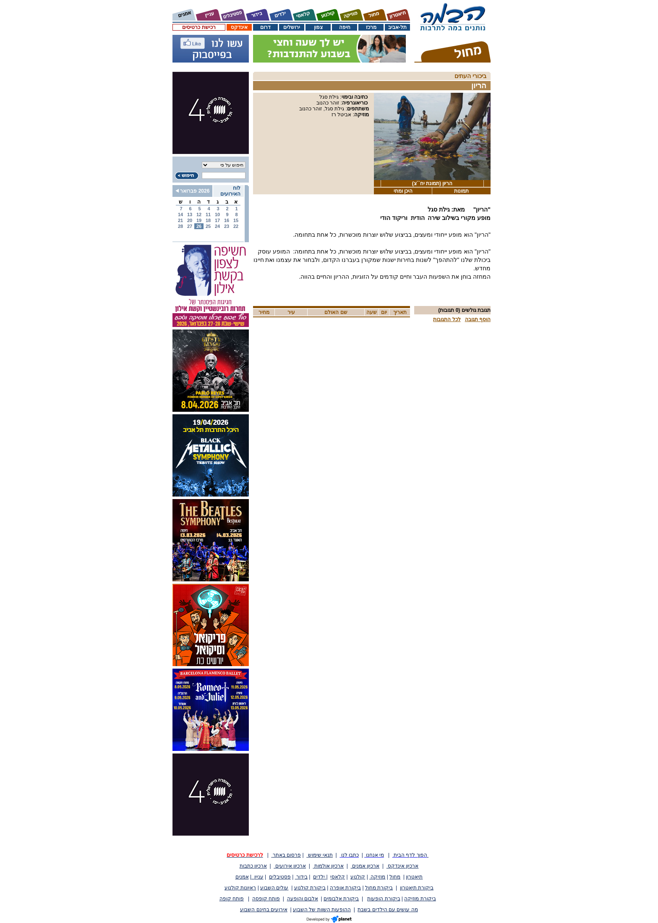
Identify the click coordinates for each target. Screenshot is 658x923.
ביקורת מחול (379, 888)
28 (180, 226)
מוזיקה (377, 877)
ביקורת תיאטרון (416, 888)
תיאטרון (414, 877)
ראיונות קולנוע (240, 888)
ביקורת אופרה (345, 888)
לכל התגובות (446, 319)
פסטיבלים (280, 877)
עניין (257, 877)
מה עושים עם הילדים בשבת (388, 910)
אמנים (242, 877)
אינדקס (239, 27)
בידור (301, 877)
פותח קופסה (266, 899)
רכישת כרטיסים (198, 27)
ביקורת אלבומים (341, 899)
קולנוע (357, 877)
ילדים (319, 877)
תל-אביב (397, 27)
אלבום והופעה (302, 899)
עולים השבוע (274, 888)
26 (198, 226)
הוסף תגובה (478, 319)
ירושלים (291, 27)
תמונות (461, 191)
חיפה (344, 27)
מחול (394, 877)
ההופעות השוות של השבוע (322, 910)
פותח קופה (231, 899)
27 (189, 226)
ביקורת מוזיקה (420, 899)
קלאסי (337, 877)
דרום (265, 27)
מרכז (371, 27)
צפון (318, 27)
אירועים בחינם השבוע (263, 910)
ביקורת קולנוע (310, 888)
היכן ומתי (403, 191)
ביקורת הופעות (383, 899)
